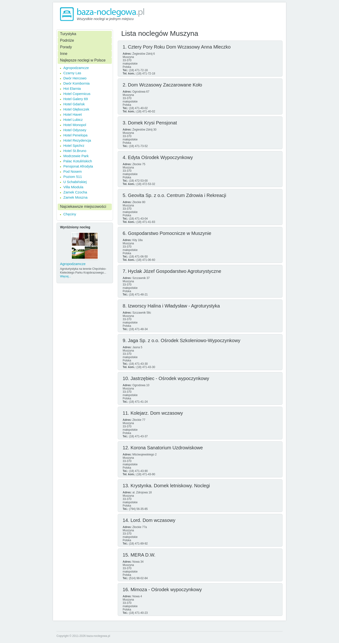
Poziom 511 (72, 177)
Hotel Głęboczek (76, 109)
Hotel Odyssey (74, 130)
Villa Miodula (73, 187)
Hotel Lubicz (73, 120)
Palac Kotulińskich (77, 161)
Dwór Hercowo (74, 78)
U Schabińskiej (75, 182)
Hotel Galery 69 (75, 99)
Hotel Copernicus (76, 94)
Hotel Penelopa (75, 135)
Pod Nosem (72, 171)
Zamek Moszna (75, 197)
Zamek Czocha (75, 192)
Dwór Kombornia (76, 83)
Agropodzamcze (76, 68)
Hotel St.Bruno (74, 151)
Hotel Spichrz (73, 145)
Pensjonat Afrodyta (78, 166)
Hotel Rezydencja (77, 140)
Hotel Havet (72, 114)
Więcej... (65, 276)
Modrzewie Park (76, 156)
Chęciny (69, 214)
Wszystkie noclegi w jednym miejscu (105, 19)
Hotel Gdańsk (74, 104)
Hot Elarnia (72, 88)
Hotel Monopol (74, 125)
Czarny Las (72, 73)
